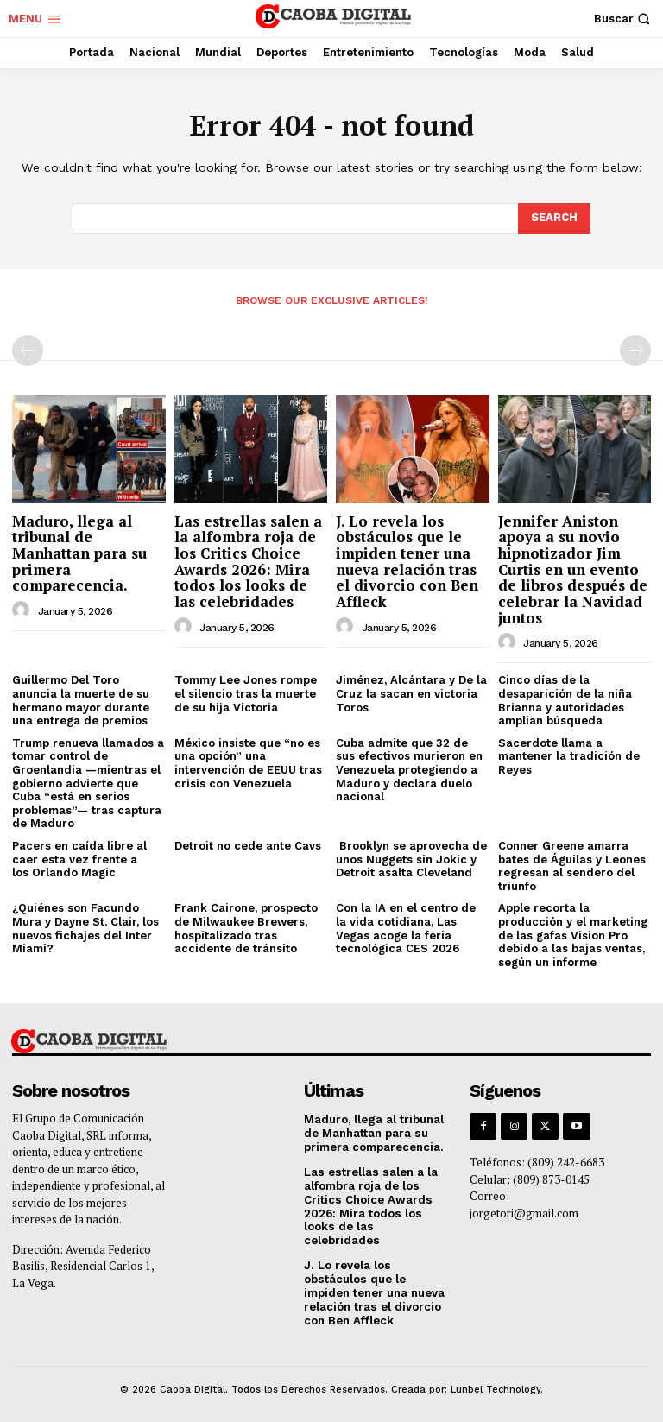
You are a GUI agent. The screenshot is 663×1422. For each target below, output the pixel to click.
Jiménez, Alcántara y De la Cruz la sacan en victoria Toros (411, 693)
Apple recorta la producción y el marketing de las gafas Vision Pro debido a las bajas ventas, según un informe (572, 934)
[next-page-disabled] (635, 350)
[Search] (554, 218)
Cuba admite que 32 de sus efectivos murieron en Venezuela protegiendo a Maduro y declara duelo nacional (409, 769)
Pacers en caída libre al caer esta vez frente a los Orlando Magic (79, 859)
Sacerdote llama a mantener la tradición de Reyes (569, 756)
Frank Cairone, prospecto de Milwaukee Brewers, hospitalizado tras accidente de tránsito (246, 928)
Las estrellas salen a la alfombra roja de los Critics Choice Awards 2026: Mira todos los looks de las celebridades (248, 561)
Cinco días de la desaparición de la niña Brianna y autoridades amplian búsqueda (565, 700)
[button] (624, 18)
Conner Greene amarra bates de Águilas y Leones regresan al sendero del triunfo (572, 866)
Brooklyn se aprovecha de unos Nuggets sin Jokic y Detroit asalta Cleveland (411, 859)
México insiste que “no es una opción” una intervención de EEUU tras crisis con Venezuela (248, 763)
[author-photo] (23, 610)
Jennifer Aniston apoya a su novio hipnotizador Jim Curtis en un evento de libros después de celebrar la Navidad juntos (572, 569)
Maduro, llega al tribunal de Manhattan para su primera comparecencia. (79, 553)
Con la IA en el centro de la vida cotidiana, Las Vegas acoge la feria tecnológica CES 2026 (406, 928)
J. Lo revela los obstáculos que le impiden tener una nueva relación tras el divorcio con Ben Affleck (407, 561)
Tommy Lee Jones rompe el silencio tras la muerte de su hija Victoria (245, 693)
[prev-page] (27, 350)
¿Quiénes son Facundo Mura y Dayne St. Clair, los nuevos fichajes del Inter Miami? (85, 928)
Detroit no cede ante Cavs (247, 845)
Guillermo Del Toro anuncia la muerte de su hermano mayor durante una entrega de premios (80, 700)
